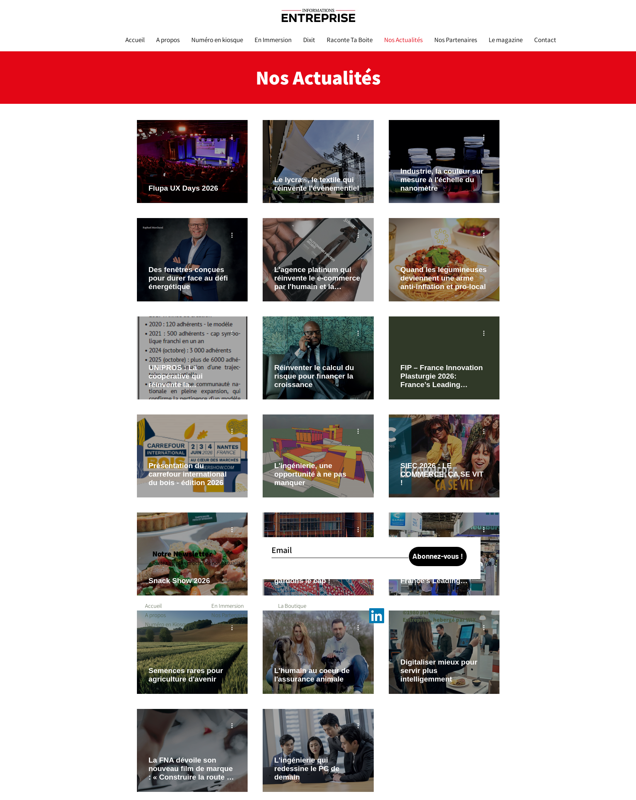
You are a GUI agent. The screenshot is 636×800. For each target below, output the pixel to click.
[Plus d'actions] (235, 137)
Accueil (153, 605)
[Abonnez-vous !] (438, 556)
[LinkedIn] (376, 615)
